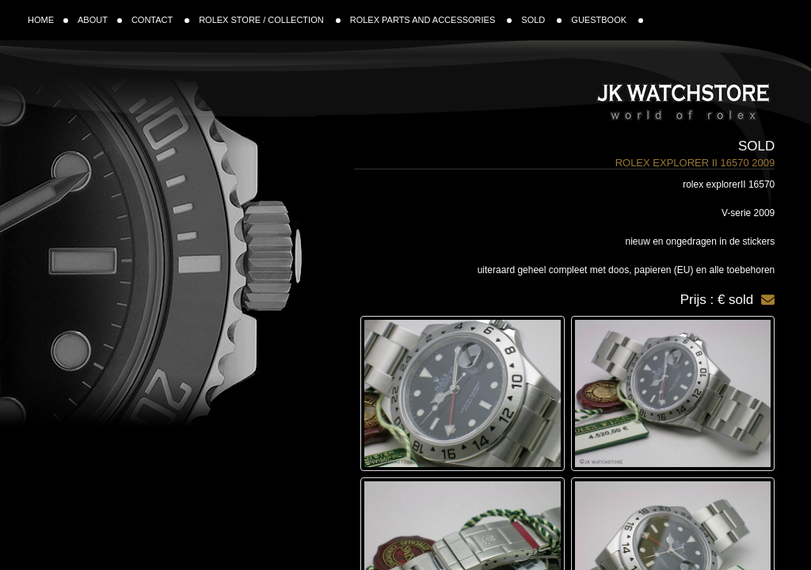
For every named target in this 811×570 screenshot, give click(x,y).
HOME (48, 20)
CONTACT (160, 20)
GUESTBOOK (607, 20)
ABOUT (100, 20)
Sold (756, 146)
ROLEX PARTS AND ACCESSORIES (431, 20)
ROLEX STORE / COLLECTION (270, 20)
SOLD (541, 20)
